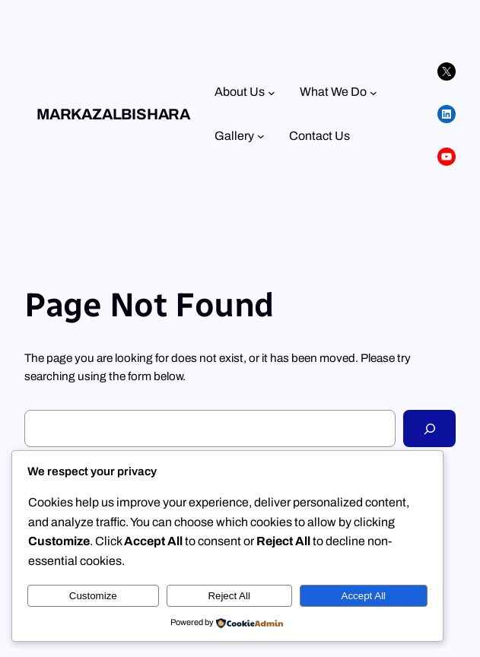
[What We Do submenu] (373, 92)
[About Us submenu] (271, 92)
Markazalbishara (113, 114)
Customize (93, 595)
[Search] (429, 428)
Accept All (364, 595)
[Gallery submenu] (261, 136)
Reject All (229, 595)
